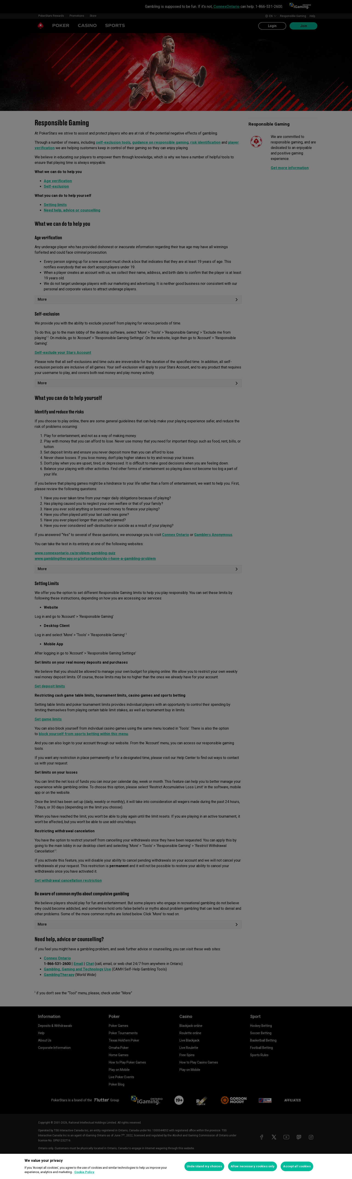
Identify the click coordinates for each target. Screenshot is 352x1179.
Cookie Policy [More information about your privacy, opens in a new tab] (84, 1172)
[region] (176, 1166)
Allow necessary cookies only (253, 1166)
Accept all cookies (296, 1166)
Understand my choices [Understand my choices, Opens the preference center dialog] (204, 1166)
